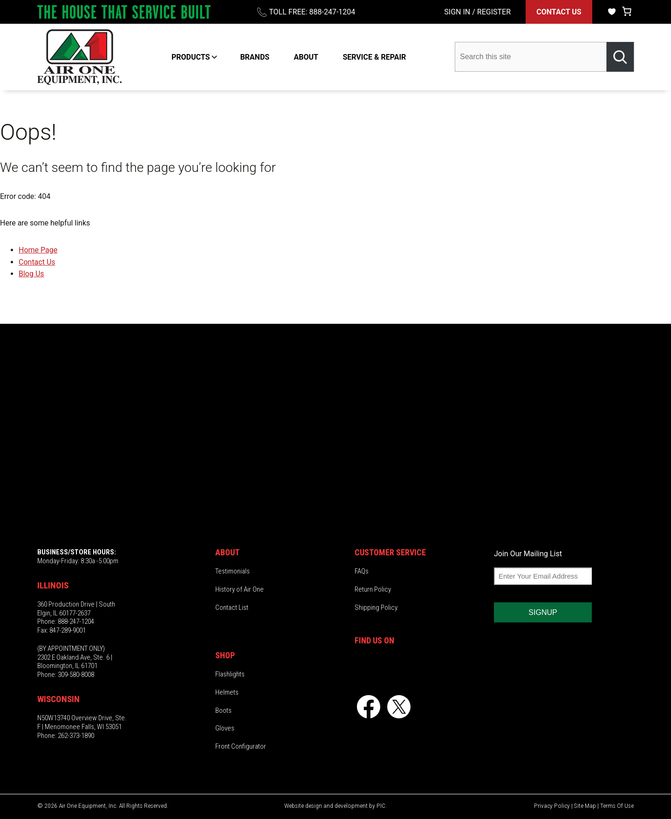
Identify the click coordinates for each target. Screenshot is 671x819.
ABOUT (306, 57)
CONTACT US (558, 11)
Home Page (38, 250)
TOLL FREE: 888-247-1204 (312, 11)
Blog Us (31, 273)
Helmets (227, 692)
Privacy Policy (552, 805)
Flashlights (230, 674)
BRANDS (254, 57)
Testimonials (232, 571)
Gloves (224, 728)
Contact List (231, 607)
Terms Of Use (617, 805)
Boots (223, 710)
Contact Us (37, 262)
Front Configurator (240, 746)
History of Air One (239, 589)
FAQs (362, 571)
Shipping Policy (376, 607)
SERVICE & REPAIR (374, 57)
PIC (381, 805)
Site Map (585, 805)
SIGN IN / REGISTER (477, 11)
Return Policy (373, 589)
